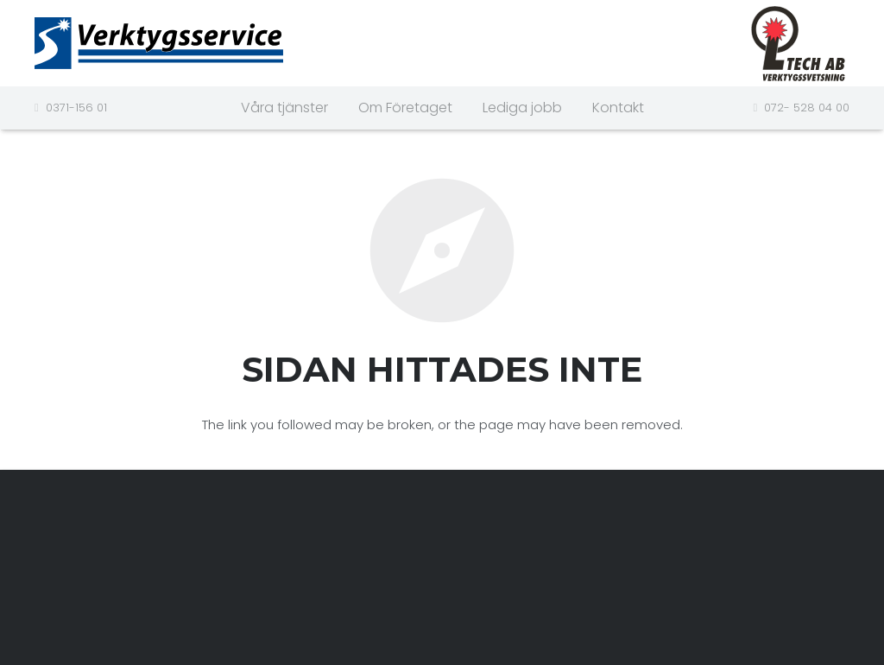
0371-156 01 (76, 107)
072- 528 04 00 (806, 107)
